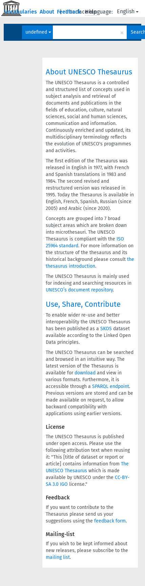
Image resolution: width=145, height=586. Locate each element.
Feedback (69, 11)
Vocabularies (21, 11)
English (128, 11)
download (85, 373)
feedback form (110, 521)
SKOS (106, 329)
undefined (38, 32)
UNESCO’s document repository (79, 290)
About (48, 11)
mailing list (58, 557)
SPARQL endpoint (110, 386)
